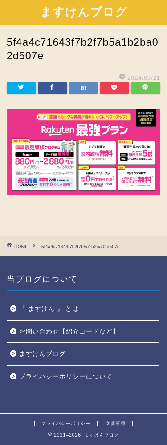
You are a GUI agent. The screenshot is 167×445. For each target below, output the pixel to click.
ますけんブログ (83, 11)
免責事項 (116, 423)
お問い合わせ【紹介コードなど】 (69, 331)
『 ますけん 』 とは (49, 308)
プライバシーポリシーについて (66, 376)
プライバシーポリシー (65, 423)
